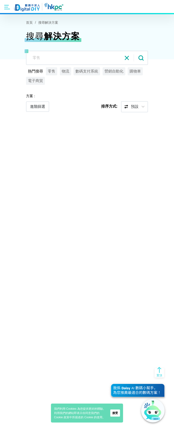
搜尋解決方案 (48, 22)
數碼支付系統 (86, 71)
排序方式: (109, 106)
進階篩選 (37, 107)
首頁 (29, 22)
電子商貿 (35, 81)
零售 (51, 71)
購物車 (135, 71)
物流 (65, 71)
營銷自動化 (113, 71)
